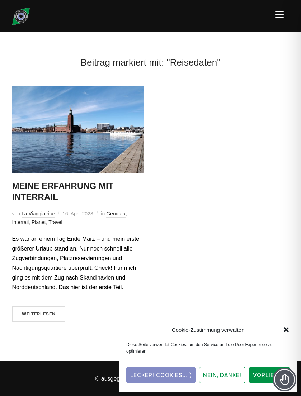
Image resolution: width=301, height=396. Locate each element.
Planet (39, 222)
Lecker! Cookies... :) (161, 375)
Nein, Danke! (222, 375)
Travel (55, 222)
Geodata (116, 213)
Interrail (20, 222)
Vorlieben (269, 375)
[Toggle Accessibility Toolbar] (284, 379)
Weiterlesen (39, 314)
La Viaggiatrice (38, 213)
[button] (286, 329)
